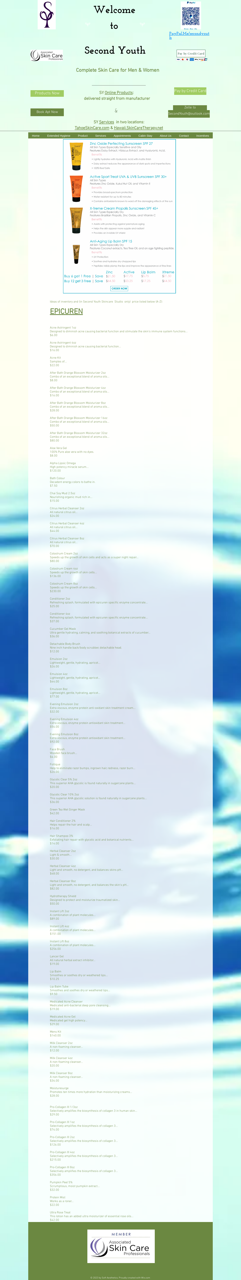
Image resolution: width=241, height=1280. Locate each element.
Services (106, 122)
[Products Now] (47, 93)
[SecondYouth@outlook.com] (189, 114)
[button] (190, 107)
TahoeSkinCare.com (92, 128)
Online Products (119, 92)
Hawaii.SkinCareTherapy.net (138, 128)
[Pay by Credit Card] (191, 53)
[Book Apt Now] (47, 112)
